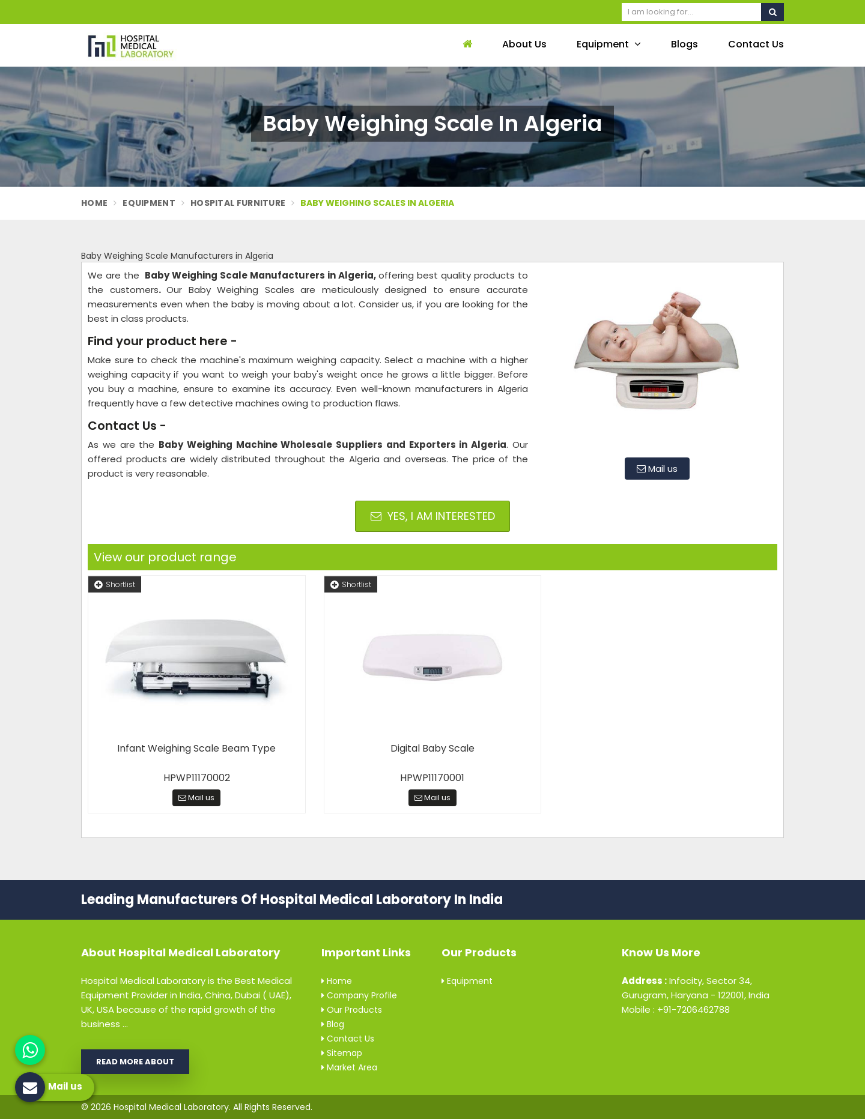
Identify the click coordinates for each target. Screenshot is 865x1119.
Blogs (684, 44)
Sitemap (341, 1053)
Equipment (609, 44)
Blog (332, 1024)
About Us (524, 44)
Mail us (657, 468)
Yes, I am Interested (433, 515)
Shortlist (114, 584)
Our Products (351, 1010)
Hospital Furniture (237, 203)
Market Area (349, 1067)
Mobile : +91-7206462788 (676, 1009)
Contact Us (756, 44)
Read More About (135, 1061)
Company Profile (359, 995)
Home (94, 203)
